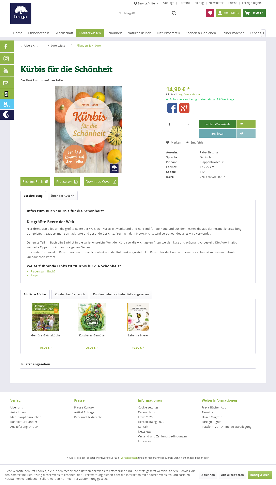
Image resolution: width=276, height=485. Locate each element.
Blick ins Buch (32, 181)
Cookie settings (148, 407)
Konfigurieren (260, 475)
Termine (185, 3)
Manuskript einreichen (25, 417)
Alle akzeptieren (232, 475)
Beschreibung (33, 196)
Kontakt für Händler (23, 422)
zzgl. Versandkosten (190, 94)
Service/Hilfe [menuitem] (145, 3)
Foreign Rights (252, 3)
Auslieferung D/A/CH (24, 427)
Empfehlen (195, 142)
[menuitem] (147, 13)
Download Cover (98, 181)
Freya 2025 (145, 417)
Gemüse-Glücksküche (45, 335)
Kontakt (143, 427)
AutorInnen (18, 412)
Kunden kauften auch (70, 294)
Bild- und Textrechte (88, 417)
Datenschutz (146, 412)
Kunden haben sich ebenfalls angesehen (121, 294)
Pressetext (64, 181)
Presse (233, 3)
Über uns (16, 407)
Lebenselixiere (138, 335)
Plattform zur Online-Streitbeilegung (226, 427)
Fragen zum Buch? (41, 271)
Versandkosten (129, 457)
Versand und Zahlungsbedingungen (162, 436)
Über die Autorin (62, 196)
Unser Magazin (212, 417)
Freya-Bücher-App (214, 407)
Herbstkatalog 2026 (151, 422)
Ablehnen (208, 475)
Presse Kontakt (84, 407)
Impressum (145, 441)
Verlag (200, 3)
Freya (32, 275)
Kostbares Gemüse (92, 335)
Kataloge (169, 3)
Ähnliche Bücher (35, 294)
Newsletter (216, 3)
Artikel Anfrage (84, 412)
